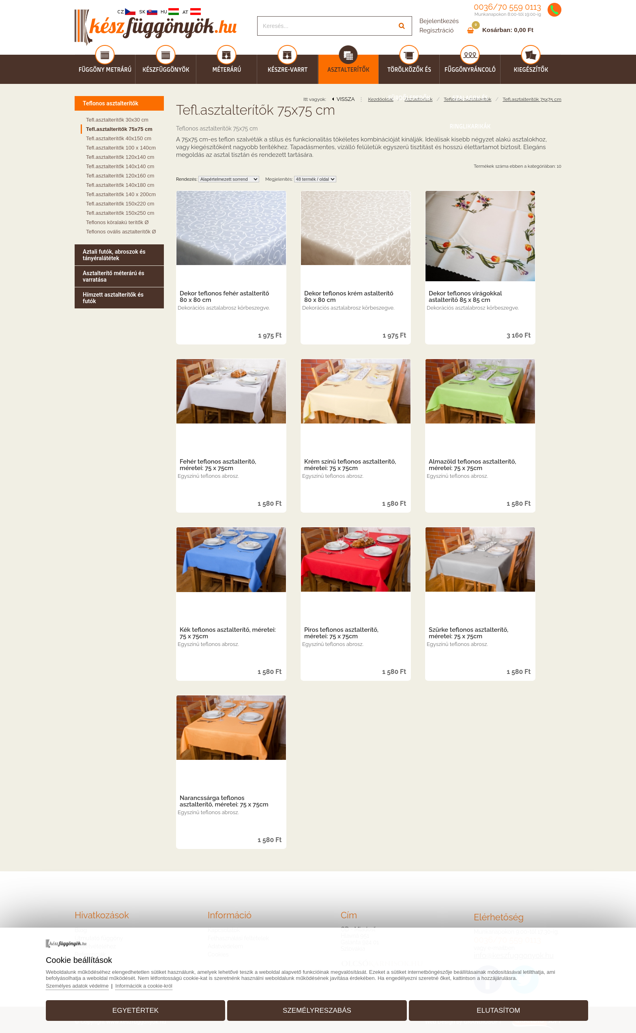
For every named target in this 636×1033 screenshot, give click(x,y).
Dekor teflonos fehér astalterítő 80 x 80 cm (224, 296)
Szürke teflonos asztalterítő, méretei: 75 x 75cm (468, 633)
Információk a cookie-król (164, 981)
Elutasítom (486, 1006)
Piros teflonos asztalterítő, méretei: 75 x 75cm (341, 633)
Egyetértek (147, 1006)
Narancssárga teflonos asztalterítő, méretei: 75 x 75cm (224, 801)
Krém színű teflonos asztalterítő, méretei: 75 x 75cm (350, 464)
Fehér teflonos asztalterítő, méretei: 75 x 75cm (218, 464)
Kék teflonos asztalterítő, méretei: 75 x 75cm (228, 633)
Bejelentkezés (439, 21)
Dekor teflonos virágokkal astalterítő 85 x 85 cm (465, 296)
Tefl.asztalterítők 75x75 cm (532, 99)
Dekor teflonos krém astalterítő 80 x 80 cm (348, 296)
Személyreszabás (317, 1006)
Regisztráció (436, 30)
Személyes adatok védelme (96, 981)
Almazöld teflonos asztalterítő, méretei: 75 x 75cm (472, 464)
